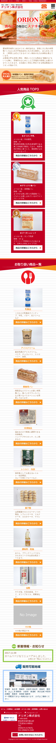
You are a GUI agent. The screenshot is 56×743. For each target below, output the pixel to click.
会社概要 (17, 709)
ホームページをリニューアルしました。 (26, 656)
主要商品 (10, 709)
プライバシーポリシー (14, 713)
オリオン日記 (26, 709)
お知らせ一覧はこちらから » (39, 659)
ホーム (3, 709)
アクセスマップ (32, 713)
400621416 (12, 720)
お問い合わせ (43, 709)
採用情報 (35, 709)
